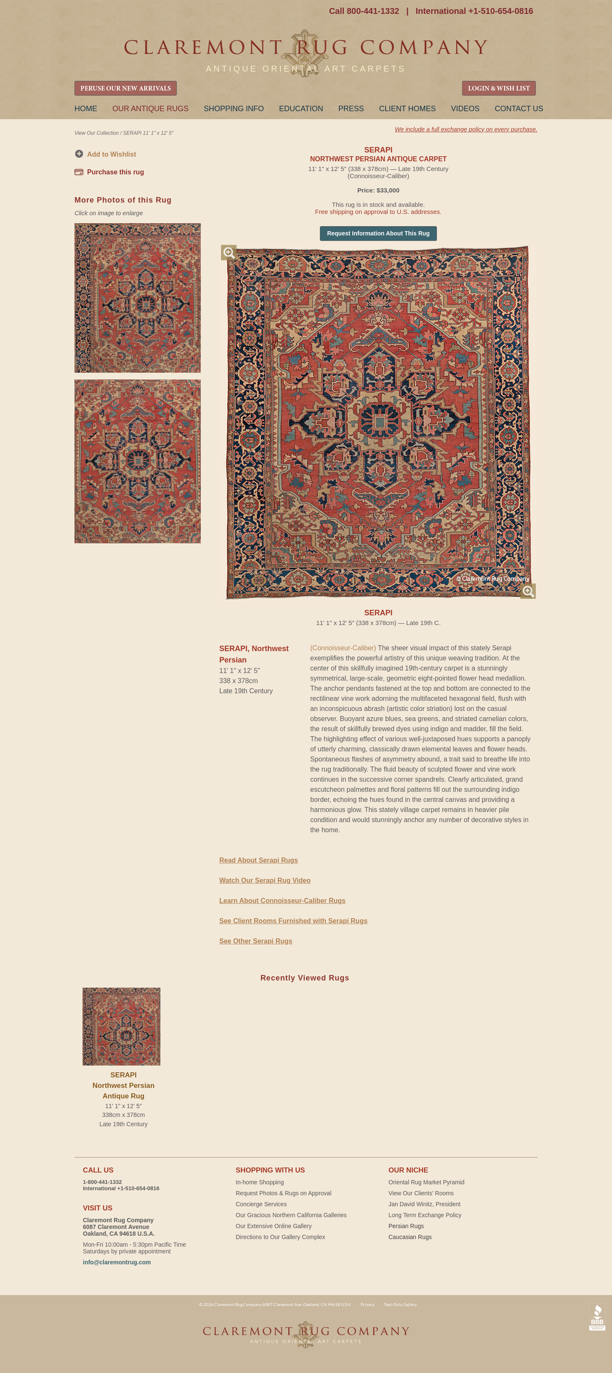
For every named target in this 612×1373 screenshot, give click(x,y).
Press (351, 108)
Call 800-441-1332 (364, 11)
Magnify (229, 252)
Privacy (368, 1304)
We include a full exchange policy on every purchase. (466, 129)
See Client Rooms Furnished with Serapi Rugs (293, 920)
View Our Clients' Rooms (421, 1193)
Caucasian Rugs (410, 1237)
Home (86, 108)
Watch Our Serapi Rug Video (265, 880)
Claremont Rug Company (306, 54)
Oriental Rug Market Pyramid (426, 1182)
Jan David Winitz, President (424, 1204)
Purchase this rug (115, 172)
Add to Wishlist (111, 154)
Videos (465, 108)
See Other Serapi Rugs (255, 941)
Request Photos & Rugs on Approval (283, 1193)
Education (301, 108)
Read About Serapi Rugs (258, 860)
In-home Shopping (260, 1182)
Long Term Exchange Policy (424, 1215)
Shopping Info (234, 108)
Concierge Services (261, 1204)
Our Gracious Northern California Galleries (291, 1215)
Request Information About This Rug (378, 233)
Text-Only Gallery (400, 1304)
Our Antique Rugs (150, 108)
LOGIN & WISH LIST (499, 88)
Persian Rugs (406, 1226)
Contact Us (519, 108)
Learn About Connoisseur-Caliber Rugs (282, 900)
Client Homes (407, 108)
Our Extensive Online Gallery (274, 1226)
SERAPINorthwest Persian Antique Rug (123, 1085)
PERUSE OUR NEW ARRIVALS (125, 88)
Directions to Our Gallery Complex (280, 1237)
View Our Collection (97, 133)
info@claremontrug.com (117, 1262)
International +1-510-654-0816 (474, 11)
